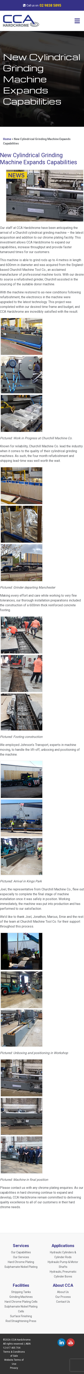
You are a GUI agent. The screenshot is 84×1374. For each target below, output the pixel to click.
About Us (63, 1292)
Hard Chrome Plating (21, 1262)
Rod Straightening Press (21, 1321)
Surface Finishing (21, 1316)
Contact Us (63, 1301)
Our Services (21, 1257)
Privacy (14, 1368)
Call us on (42, 5)
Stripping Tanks (21, 1292)
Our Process (63, 1296)
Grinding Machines (21, 1296)
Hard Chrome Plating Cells (21, 1301)
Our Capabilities (21, 1252)
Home (7, 139)
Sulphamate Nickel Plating (20, 1266)
